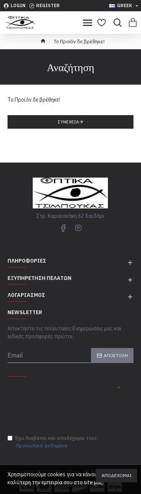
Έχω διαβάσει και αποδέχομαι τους (52, 442)
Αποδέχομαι (117, 475)
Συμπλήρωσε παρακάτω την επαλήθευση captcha (55, 392)
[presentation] (60, 415)
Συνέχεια (68, 122)
